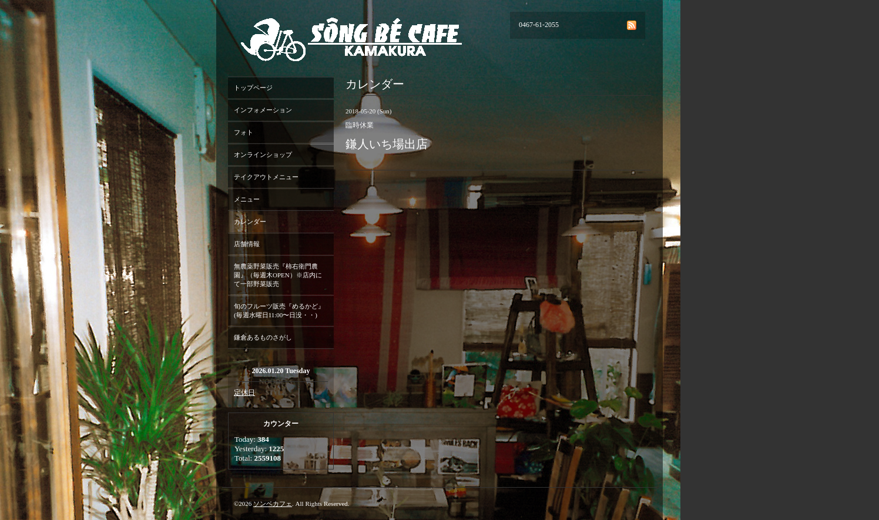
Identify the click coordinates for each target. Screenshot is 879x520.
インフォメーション (263, 109)
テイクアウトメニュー (266, 176)
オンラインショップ (263, 154)
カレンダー (250, 221)
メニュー (247, 199)
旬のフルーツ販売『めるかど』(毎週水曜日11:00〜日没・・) (279, 310)
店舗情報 (247, 243)
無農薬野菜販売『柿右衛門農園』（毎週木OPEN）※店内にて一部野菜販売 (278, 275)
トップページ (253, 87)
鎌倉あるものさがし (263, 337)
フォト (243, 132)
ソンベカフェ (272, 503)
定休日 (244, 392)
